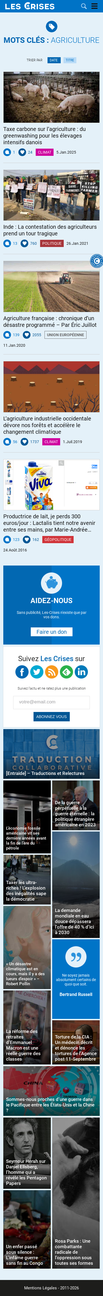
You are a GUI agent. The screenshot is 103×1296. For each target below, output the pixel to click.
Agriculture (51, 40)
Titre (70, 60)
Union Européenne (65, 335)
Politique (52, 243)
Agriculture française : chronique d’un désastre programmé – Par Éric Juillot (50, 321)
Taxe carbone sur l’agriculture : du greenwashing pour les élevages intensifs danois (44, 136)
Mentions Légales (40, 1288)
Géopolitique (57, 539)
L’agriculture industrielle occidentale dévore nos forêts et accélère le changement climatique (47, 425)
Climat (44, 152)
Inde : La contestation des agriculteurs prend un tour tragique (50, 230)
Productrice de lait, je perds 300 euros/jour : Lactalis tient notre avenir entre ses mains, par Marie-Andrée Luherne (49, 523)
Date (54, 60)
